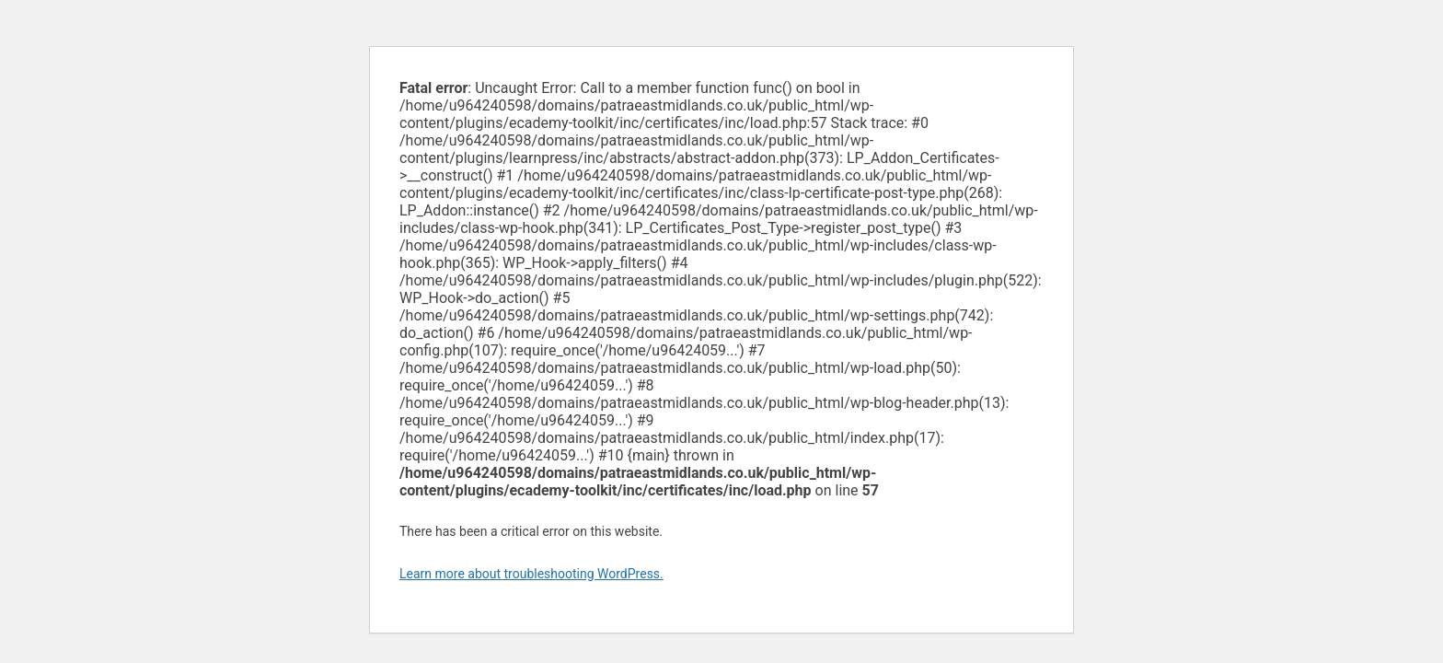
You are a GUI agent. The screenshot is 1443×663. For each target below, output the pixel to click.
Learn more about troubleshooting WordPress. (531, 573)
